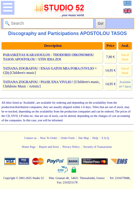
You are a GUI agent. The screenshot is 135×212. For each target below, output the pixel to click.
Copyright (9, 178)
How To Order (48, 138)
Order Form (68, 138)
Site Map (83, 138)
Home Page (28, 146)
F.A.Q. (106, 138)
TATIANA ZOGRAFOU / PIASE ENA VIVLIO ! (38, 82)
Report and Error (49, 146)
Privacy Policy (71, 146)
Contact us (30, 138)
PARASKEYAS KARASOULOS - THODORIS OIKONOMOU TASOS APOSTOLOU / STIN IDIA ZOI (48, 57)
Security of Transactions (97, 146)
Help (95, 138)
